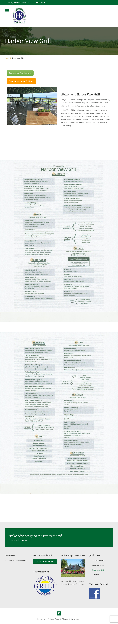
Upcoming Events (98, 565)
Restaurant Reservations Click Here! (21, 81)
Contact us (41, 2)
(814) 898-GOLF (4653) (18, 2)
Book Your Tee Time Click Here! (20, 73)
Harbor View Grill (98, 570)
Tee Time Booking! (98, 560)
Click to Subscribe (45, 561)
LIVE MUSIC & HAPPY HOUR (17, 560)
